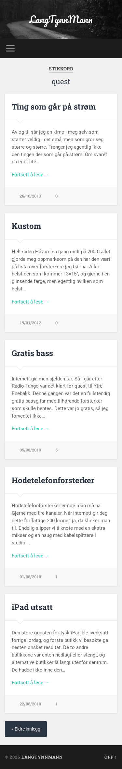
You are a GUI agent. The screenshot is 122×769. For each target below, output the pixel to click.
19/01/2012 (30, 322)
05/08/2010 (30, 450)
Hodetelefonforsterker (53, 480)
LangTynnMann (61, 19)
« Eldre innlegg (25, 729)
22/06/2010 (30, 704)
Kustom (26, 226)
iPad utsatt (32, 607)
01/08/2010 (30, 576)
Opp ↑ (110, 757)
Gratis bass (32, 353)
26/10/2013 (30, 196)
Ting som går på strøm (54, 106)
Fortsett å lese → (30, 175)
